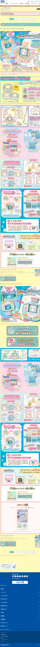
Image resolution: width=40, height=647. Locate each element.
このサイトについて (4, 632)
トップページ (4, 585)
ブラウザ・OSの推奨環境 (4, 636)
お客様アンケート (5, 626)
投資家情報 (2, 615)
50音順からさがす (4, 609)
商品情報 (2, 588)
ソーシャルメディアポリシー (5, 639)
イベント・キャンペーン (6, 629)
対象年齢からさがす (4, 605)
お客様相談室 (3, 619)
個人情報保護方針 (3, 634)
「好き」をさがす (4, 599)
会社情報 (2, 612)
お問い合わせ (3, 637)
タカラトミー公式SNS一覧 (16, 578)
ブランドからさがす (4, 595)
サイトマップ (3, 641)
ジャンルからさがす (4, 602)
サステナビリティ (5, 622)
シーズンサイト (3, 592)
